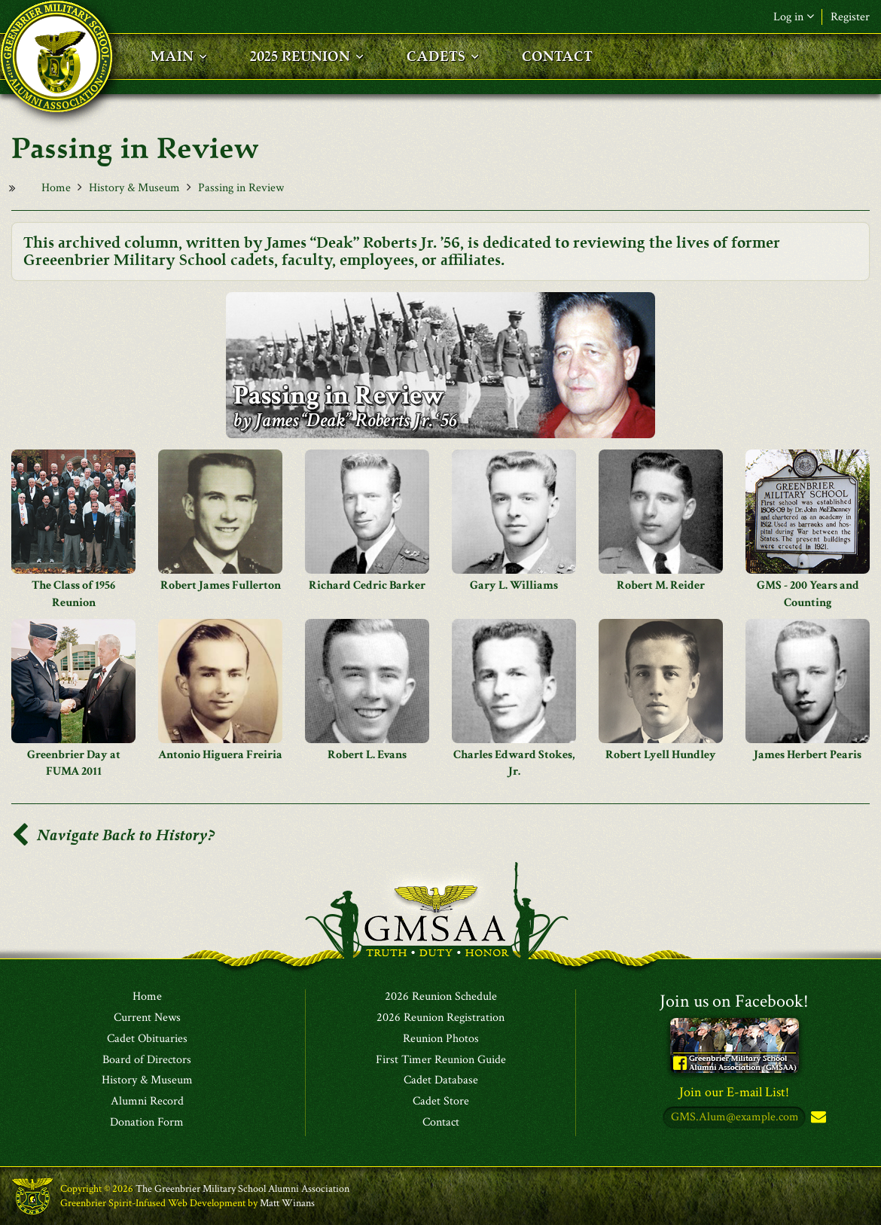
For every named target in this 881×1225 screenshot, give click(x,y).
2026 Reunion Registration (440, 1017)
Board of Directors (146, 1060)
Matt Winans (287, 1203)
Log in (793, 17)
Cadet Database (441, 1080)
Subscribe (817, 1117)
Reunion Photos (441, 1039)
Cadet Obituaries (147, 1039)
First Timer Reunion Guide (441, 1060)
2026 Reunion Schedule (441, 996)
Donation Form (147, 1122)
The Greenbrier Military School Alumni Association (242, 1189)
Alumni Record (147, 1101)
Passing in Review (241, 188)
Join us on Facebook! (734, 1001)
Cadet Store (441, 1101)
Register (850, 17)
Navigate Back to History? (113, 835)
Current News (147, 1017)
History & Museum (134, 188)
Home (56, 188)
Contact (440, 1122)
